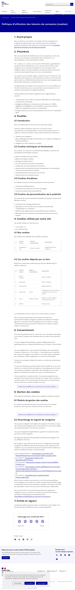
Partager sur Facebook (15, 539)
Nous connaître (13, 11)
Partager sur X (19, 539)
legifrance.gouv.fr (51, 571)
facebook (65, 555)
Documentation (37, 11)
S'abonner (6, 558)
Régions (57, 11)
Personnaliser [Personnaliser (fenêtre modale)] (18, 583)
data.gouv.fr (41, 571)
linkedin (60, 555)
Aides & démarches (24, 11)
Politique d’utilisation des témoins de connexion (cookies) (35, 24)
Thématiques (68, 11)
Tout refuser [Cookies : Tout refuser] (29, 583)
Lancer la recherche (71, 4)
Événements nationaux (48, 11)
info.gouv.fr (62, 571)
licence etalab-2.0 (31, 588)
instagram (69, 555)
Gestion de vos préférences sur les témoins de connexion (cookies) (37, 386)
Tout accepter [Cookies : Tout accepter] (42, 583)
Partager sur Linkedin (23, 539)
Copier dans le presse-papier (31, 539)
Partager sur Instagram (27, 539)
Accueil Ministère (5, 17)
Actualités (4, 11)
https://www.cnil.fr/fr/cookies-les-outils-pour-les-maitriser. (32, 496)
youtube (56, 559)
